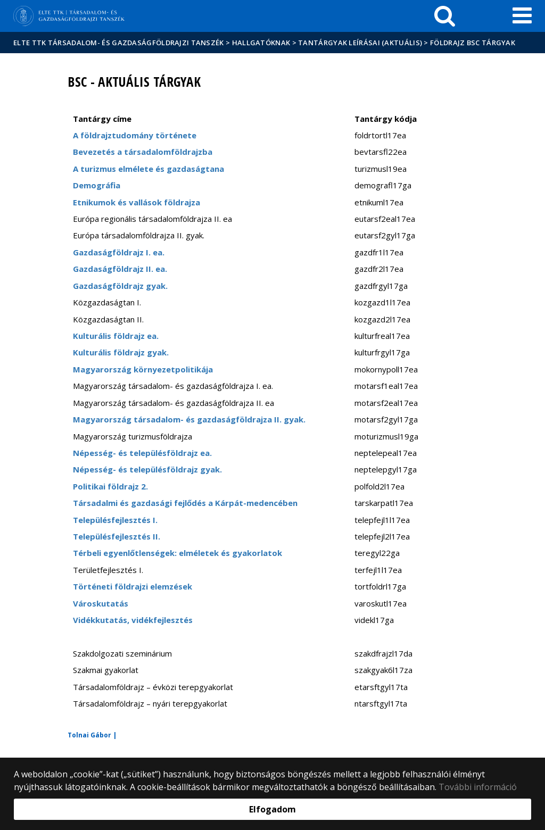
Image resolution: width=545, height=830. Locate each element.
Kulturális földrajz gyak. (121, 352)
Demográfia (96, 185)
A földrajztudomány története (134, 135)
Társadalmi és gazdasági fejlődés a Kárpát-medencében (185, 502)
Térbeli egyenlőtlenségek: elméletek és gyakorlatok (177, 552)
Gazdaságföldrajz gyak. (120, 285)
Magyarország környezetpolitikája (143, 369)
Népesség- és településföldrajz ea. (142, 452)
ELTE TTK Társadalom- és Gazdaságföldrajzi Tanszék (118, 42)
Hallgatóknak (261, 42)
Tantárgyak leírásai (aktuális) (360, 42)
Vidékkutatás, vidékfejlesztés (133, 620)
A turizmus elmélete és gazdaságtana (148, 168)
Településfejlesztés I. (115, 519)
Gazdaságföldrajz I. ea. (118, 252)
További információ (478, 787)
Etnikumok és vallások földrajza (136, 202)
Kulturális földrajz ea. (116, 335)
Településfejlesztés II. (116, 536)
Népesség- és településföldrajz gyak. (147, 469)
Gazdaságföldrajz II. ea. (120, 268)
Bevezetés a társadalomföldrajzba (142, 151)
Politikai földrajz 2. (110, 486)
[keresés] (444, 16)
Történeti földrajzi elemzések (132, 586)
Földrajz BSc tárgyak (472, 42)
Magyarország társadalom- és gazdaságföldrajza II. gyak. (189, 419)
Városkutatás (100, 603)
